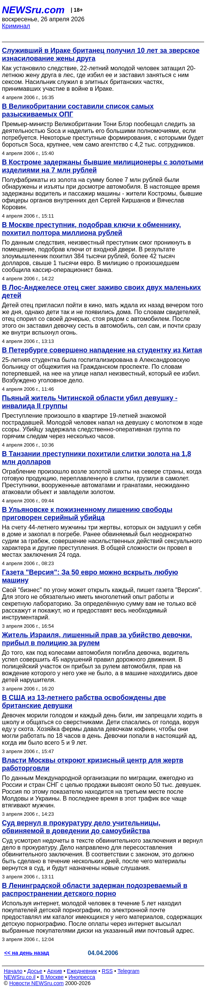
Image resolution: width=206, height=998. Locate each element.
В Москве (52, 977)
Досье (34, 971)
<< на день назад (26, 953)
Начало (13, 971)
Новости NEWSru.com (36, 983)
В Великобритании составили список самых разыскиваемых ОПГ (77, 110)
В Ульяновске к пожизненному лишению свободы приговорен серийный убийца (87, 513)
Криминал (16, 26)
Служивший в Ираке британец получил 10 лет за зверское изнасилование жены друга (101, 54)
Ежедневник (82, 971)
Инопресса (82, 977)
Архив (54, 971)
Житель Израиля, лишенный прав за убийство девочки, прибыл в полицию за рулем (97, 639)
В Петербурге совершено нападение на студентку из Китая (102, 350)
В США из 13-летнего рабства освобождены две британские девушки (84, 701)
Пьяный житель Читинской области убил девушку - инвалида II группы (89, 402)
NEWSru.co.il (19, 977)
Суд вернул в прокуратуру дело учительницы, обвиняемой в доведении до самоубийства (81, 827)
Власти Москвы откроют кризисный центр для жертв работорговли (92, 764)
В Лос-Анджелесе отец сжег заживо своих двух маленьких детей (101, 291)
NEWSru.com (33, 10)
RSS (107, 971)
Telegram (129, 971)
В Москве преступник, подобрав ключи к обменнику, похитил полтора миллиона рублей (91, 229)
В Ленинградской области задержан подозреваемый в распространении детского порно (94, 889)
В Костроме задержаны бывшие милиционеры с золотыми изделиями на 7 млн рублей (102, 166)
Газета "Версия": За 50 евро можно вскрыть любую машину (90, 576)
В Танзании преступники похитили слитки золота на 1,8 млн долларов (96, 458)
